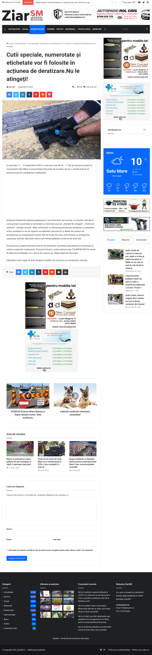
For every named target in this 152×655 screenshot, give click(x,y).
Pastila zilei (83, 29)
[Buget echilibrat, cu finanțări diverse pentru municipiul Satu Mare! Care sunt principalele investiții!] (83, 448)
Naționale (70, 29)
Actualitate (14, 29)
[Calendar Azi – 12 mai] (57, 608)
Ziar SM (12, 87)
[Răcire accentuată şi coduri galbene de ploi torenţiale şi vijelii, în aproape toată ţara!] (20, 448)
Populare (111, 240)
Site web (56, 540)
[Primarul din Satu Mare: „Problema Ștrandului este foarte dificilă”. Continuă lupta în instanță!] (57, 615)
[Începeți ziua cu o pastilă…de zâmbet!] (68, 608)
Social (25, 29)
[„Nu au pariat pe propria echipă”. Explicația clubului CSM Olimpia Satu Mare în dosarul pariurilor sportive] (68, 594)
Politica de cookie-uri (140, 650)
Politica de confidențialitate (119, 650)
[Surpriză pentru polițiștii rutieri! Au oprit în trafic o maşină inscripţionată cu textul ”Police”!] (115, 279)
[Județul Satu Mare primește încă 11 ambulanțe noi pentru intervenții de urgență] (45, 601)
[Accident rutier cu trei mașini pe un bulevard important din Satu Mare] (68, 601)
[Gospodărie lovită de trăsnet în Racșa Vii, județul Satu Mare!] (45, 608)
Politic (60, 29)
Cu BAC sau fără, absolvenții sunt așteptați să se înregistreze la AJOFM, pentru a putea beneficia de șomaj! (94, 619)
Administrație (37, 29)
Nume (10, 529)
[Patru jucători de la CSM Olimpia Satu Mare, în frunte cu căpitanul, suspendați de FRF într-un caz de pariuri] (57, 601)
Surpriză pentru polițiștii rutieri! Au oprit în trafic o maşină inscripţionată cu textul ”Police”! (135, 282)
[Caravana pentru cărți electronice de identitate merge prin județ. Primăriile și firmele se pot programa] (45, 615)
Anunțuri (96, 29)
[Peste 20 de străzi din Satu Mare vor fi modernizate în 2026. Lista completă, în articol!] (51, 448)
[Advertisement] (52, 198)
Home (10, 43)
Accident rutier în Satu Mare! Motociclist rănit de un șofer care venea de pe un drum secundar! (94, 609)
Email (9, 540)
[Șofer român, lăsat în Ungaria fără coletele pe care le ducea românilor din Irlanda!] (115, 299)
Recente (125, 240)
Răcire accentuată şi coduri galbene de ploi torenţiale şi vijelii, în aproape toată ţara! (19, 461)
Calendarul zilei (10, 628)
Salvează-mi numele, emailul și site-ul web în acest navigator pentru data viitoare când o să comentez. (51, 550)
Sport (6, 619)
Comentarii (141, 240)
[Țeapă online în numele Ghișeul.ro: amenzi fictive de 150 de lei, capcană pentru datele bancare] (45, 594)
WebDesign (32, 650)
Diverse (50, 29)
